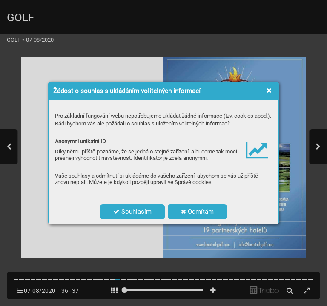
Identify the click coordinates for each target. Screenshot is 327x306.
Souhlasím (132, 211)
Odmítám (197, 211)
